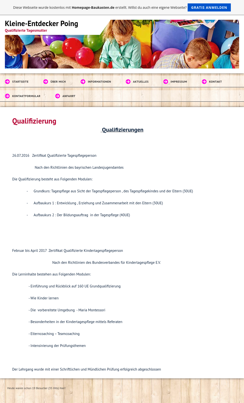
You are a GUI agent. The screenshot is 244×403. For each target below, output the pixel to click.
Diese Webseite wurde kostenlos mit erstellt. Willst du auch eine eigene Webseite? (122, 7)
